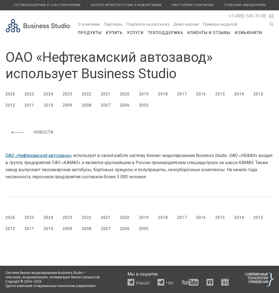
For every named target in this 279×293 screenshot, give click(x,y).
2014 (239, 94)
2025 (29, 94)
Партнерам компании (193, 5)
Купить (114, 33)
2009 (67, 105)
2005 (144, 105)
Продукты (90, 33)
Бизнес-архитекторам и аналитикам (126, 5)
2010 (48, 105)
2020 (125, 94)
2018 (163, 94)
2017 (182, 94)
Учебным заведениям (245, 5)
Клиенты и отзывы (209, 33)
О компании (89, 24)
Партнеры (113, 24)
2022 (87, 94)
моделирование (35, 277)
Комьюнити (248, 33)
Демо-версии (186, 24)
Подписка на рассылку (147, 24)
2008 (87, 105)
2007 (106, 105)
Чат (170, 283)
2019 (144, 94)
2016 (201, 94)
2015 (220, 94)
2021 (106, 94)
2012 (10, 105)
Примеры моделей (219, 24)
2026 (10, 94)
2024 (48, 94)
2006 (125, 105)
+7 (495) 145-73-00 (247, 16)
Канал (143, 283)
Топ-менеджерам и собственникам (47, 5)
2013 (258, 94)
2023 (67, 94)
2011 (29, 105)
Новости (43, 132)
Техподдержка (165, 33)
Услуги (135, 33)
